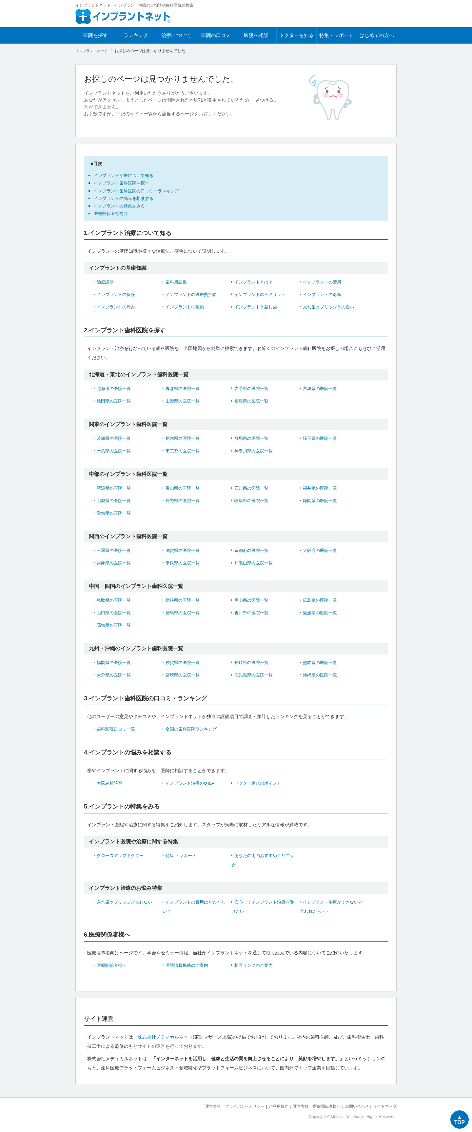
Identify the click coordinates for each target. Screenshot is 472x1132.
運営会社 (199, 1105)
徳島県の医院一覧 (184, 612)
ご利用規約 (270, 1105)
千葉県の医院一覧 (115, 450)
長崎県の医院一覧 (252, 662)
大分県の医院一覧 (115, 674)
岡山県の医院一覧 (252, 599)
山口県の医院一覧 (115, 612)
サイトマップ (384, 1105)
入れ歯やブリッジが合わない (126, 901)
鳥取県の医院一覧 (115, 599)
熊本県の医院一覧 (321, 662)
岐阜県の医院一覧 (252, 500)
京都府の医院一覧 (252, 550)
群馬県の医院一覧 (252, 437)
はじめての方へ (377, 35)
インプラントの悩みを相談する (128, 198)
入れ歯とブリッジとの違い (330, 306)
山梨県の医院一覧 (115, 500)
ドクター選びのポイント (259, 782)
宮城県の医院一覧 (321, 388)
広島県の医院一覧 (321, 599)
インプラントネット (93, 51)
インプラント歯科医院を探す (126, 182)
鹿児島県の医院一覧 (255, 674)
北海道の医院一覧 (115, 388)
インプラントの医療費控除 (193, 294)
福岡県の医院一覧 (115, 662)
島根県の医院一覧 (184, 599)
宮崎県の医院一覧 (184, 674)
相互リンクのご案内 (255, 964)
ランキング (136, 35)
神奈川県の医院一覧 (255, 450)
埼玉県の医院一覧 (321, 437)
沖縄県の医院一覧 (321, 674)
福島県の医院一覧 (252, 400)
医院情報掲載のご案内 (188, 964)
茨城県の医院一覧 (115, 437)
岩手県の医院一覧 (252, 388)
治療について (176, 35)
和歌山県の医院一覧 (255, 562)
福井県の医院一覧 (321, 487)
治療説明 (106, 281)
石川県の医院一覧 (252, 487)
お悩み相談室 (110, 782)
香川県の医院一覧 (252, 612)
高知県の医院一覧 (115, 624)
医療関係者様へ (113, 964)
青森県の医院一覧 (184, 388)
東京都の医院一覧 (184, 450)
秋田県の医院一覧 (115, 400)
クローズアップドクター (122, 855)
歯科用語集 (177, 281)
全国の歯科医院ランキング (193, 728)
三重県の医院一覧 (115, 550)
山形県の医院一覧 (184, 400)
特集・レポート (336, 35)
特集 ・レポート (182, 855)
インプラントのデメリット (261, 294)
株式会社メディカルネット (165, 1036)
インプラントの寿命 (323, 294)
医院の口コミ (216, 35)
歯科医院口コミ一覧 (117, 728)
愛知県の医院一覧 (115, 512)
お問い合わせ (354, 1105)
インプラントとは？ (255, 281)
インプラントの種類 (186, 306)
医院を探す (95, 35)
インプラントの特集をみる (123, 205)
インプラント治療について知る (128, 175)
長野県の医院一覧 (184, 500)
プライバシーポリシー (234, 1105)
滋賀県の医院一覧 (184, 550)
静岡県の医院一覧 (321, 500)
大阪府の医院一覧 (321, 550)
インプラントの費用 (323, 281)
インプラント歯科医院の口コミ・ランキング (143, 190)
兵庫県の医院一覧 (115, 562)
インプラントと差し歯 (257, 306)
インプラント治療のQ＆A (192, 782)
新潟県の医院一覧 (115, 487)
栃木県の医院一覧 (184, 437)
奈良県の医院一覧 (184, 562)
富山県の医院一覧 (184, 487)
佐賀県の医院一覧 (184, 662)
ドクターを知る (296, 35)
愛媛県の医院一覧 (321, 612)
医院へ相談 (256, 35)
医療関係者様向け (113, 213)
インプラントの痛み (117, 306)
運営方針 (294, 1105)
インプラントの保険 (117, 294)
